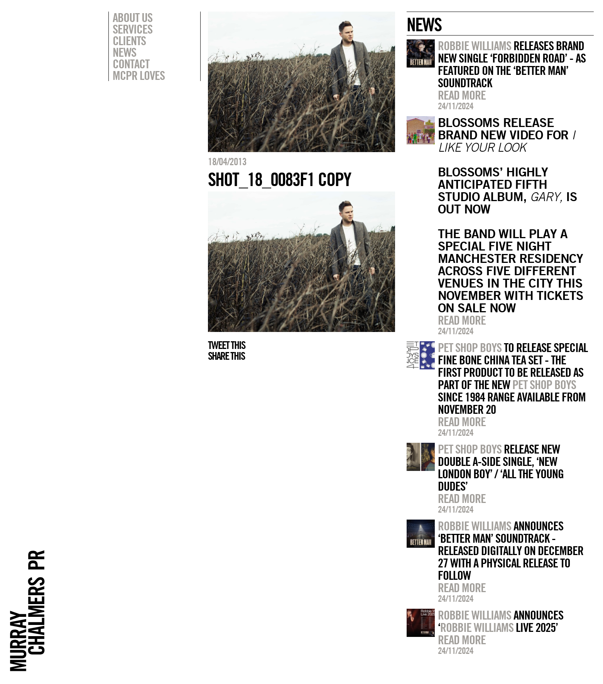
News (124, 52)
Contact (131, 63)
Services (132, 29)
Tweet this (226, 345)
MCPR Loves (139, 75)
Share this (226, 355)
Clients (129, 40)
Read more (462, 95)
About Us (132, 17)
